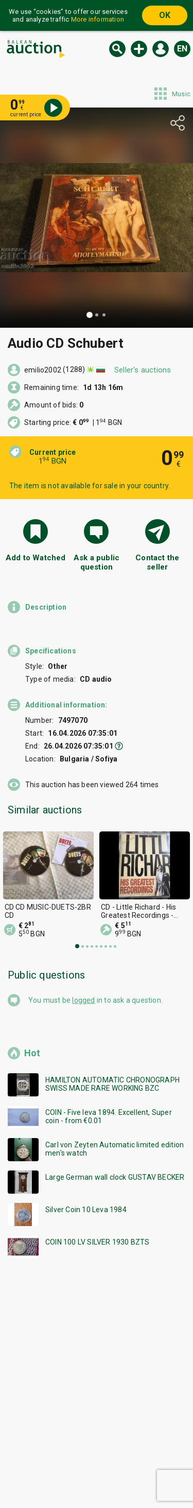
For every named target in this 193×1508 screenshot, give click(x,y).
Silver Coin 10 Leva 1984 (86, 1209)
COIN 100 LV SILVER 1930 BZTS (97, 1242)
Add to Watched (36, 557)
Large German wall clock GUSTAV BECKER (114, 1177)
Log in (160, 49)
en (182, 49)
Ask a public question (96, 562)
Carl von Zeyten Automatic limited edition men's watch (114, 1149)
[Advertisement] (96, 1393)
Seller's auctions (142, 370)
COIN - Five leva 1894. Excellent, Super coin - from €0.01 (108, 1116)
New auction (139, 49)
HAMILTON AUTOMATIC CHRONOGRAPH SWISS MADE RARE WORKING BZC (112, 1084)
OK (164, 15)
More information (97, 19)
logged (83, 1000)
